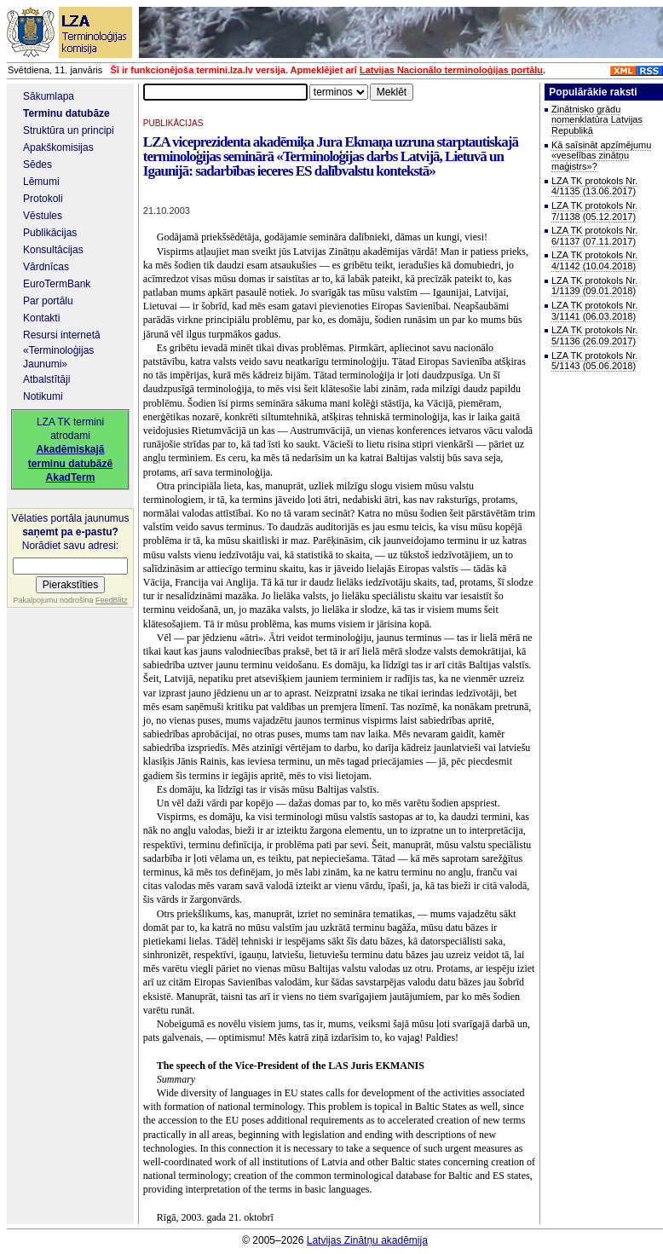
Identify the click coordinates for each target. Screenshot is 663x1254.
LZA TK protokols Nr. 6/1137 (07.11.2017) (594, 235)
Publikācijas (50, 233)
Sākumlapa (48, 96)
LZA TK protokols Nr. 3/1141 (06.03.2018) (594, 310)
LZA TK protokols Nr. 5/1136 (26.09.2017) (594, 335)
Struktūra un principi (68, 130)
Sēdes (37, 164)
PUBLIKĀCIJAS (173, 123)
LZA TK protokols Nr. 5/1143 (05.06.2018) (594, 361)
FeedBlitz (111, 600)
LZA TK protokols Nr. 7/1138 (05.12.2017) (594, 211)
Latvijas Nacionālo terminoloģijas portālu (451, 70)
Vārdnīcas (46, 267)
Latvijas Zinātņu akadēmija (367, 1240)
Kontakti (41, 318)
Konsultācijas (53, 250)
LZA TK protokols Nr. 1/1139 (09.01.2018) (594, 286)
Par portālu (48, 301)
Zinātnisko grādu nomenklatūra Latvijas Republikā (597, 120)
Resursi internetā (62, 335)
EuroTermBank (56, 284)
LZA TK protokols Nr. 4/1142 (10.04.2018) (594, 260)
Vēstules (42, 216)
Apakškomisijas (58, 147)
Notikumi (43, 396)
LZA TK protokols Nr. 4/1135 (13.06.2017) (594, 186)
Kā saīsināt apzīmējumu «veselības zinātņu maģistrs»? (601, 155)
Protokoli (43, 199)
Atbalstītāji (46, 379)
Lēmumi (41, 182)
